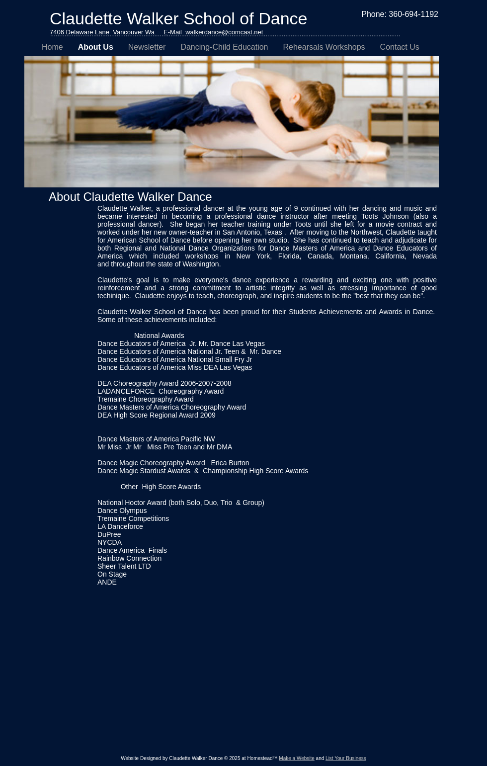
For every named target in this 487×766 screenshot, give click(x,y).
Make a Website (297, 758)
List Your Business (345, 758)
